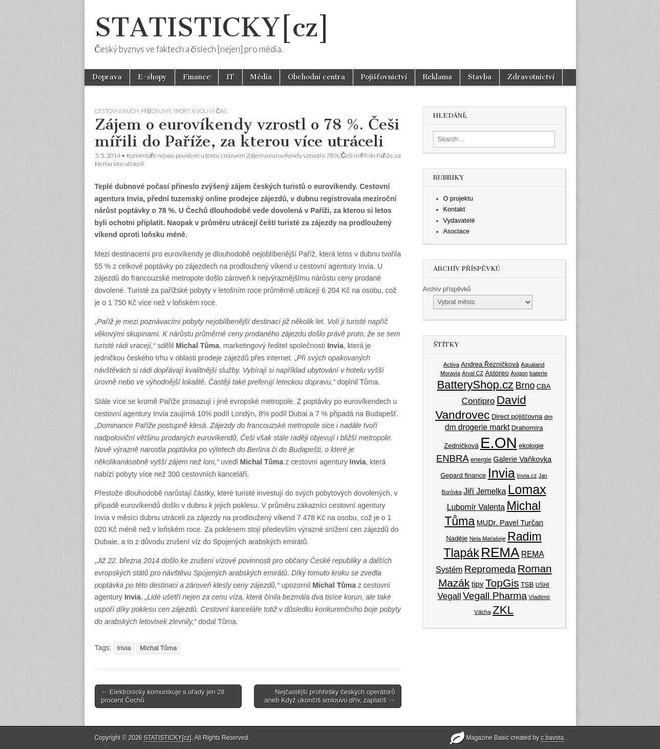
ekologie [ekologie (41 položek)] (531, 446)
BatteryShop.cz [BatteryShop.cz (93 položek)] (475, 384)
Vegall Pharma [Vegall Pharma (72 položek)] (495, 595)
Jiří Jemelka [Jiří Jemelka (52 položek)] (484, 491)
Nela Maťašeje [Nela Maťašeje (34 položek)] (488, 539)
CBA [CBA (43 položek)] (544, 386)
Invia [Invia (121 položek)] (501, 473)
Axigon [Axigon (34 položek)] (518, 373)
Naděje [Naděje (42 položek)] (456, 538)
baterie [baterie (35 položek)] (538, 373)
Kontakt (454, 209)
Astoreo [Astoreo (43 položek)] (497, 373)
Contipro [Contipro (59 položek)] (478, 401)
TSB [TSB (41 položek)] (527, 584)
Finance (196, 77)
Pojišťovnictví (384, 77)
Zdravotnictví (531, 77)
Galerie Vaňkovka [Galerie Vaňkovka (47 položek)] (522, 459)
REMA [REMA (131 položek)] (500, 552)
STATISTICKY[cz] (212, 27)
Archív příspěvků (447, 289)
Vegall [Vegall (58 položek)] (449, 596)
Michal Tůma (158, 648)
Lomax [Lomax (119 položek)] (527, 489)
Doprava (107, 77)
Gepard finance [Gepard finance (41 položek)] (463, 475)
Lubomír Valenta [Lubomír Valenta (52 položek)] (476, 507)
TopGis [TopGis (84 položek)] (502, 583)
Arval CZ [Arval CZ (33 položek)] (472, 373)
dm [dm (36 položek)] (548, 416)
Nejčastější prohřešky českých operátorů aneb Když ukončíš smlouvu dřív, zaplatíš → (330, 696)
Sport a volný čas (200, 111)
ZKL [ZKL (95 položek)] (503, 610)
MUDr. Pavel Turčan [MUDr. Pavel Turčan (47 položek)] (510, 523)
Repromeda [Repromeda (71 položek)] (490, 569)
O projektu (458, 198)
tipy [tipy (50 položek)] (478, 584)
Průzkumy (156, 111)
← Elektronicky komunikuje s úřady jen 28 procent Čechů (163, 696)
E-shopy (152, 77)
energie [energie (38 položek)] (481, 459)
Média (261, 77)
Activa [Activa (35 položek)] (451, 364)
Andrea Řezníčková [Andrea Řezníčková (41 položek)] (490, 364)
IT (230, 77)
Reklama (437, 77)
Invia (124, 648)
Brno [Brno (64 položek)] (525, 385)
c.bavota (552, 737)
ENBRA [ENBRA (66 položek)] (452, 458)
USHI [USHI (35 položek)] (542, 585)
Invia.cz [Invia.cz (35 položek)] (527, 476)
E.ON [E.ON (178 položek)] (498, 442)
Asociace (456, 231)
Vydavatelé (459, 220)
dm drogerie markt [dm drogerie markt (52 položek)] (477, 427)
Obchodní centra (316, 77)
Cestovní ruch (117, 111)
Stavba (480, 77)
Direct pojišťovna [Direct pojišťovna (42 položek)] (517, 416)
